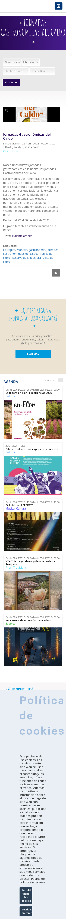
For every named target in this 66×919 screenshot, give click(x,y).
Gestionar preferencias (27, 911)
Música (10, 508)
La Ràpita (9, 250)
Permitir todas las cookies (27, 895)
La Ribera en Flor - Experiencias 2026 (28, 392)
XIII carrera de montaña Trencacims (28, 620)
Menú (58, 6)
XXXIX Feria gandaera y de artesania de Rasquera (30, 563)
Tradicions (20, 567)
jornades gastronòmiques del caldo (30, 252)
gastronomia (37, 250)
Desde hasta (32, 389)
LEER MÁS (33, 353)
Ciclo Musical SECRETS (19, 505)
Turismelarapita (22, 236)
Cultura (10, 396)
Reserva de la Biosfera (26, 258)
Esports (10, 624)
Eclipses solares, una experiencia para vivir (32, 449)
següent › (60, 380)
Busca (9, 82)
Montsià (22, 250)
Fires (8, 567)
